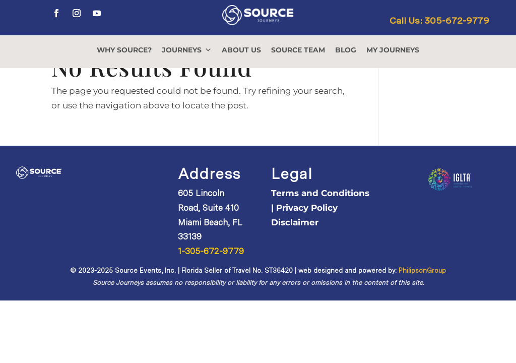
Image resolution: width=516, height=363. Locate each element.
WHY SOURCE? (124, 49)
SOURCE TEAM (298, 49)
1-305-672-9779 (211, 251)
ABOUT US (241, 49)
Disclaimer (294, 222)
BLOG (345, 49)
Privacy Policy (307, 208)
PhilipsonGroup (422, 270)
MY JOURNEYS (392, 49)
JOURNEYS (187, 50)
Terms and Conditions (320, 193)
